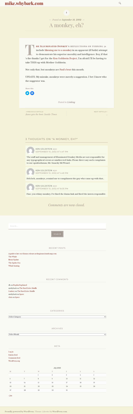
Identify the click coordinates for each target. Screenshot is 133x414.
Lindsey (11, 291)
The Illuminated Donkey (51, 46)
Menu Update (13, 260)
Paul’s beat (65, 69)
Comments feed (14, 358)
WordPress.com (59, 411)
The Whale (12, 256)
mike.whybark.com (24, 3)
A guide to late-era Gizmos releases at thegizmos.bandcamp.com (32, 253)
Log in (10, 352)
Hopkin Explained (20, 285)
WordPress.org (14, 361)
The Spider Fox (14, 263)
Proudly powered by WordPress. (19, 411)
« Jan (10, 395)
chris (10, 297)
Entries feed (12, 355)
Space (21, 294)
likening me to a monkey (58, 50)
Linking (71, 102)
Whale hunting (13, 266)
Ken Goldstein (44, 149)
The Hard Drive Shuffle (28, 288)
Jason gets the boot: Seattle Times (46, 113)
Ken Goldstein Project (65, 58)
